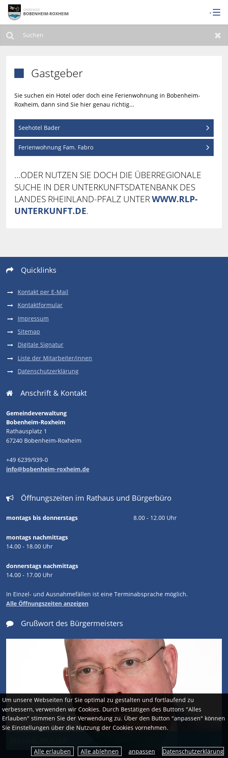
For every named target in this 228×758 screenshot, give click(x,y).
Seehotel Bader (39, 128)
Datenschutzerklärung (193, 751)
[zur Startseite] (37, 12)
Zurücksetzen (218, 35)
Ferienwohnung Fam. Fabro (55, 147)
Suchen (10, 35)
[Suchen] (114, 35)
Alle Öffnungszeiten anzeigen (47, 603)
